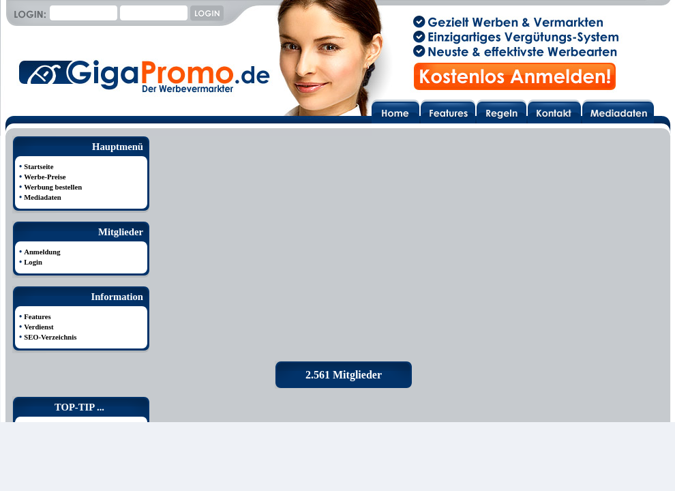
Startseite (38, 166)
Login (33, 262)
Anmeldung (42, 252)
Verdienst (38, 327)
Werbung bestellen (53, 187)
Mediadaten (42, 197)
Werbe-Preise (44, 177)
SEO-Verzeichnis (50, 337)
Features (37, 317)
